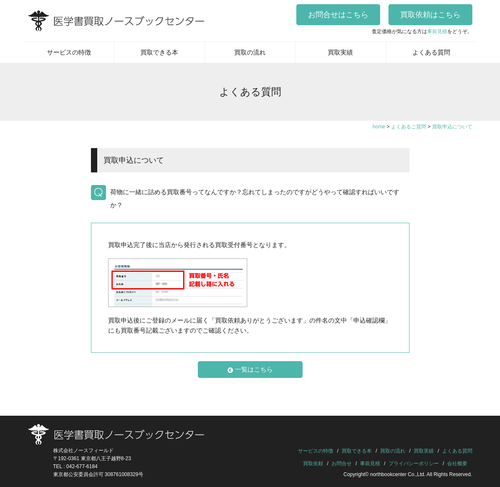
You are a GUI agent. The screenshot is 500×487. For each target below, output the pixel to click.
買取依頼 (313, 463)
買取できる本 (159, 52)
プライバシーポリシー (414, 463)
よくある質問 (431, 52)
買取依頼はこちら (430, 14)
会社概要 (457, 463)
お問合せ (342, 463)
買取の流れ (250, 52)
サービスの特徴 (69, 52)
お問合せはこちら (338, 14)
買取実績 (340, 52)
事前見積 (437, 31)
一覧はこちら (250, 369)
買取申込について (134, 160)
